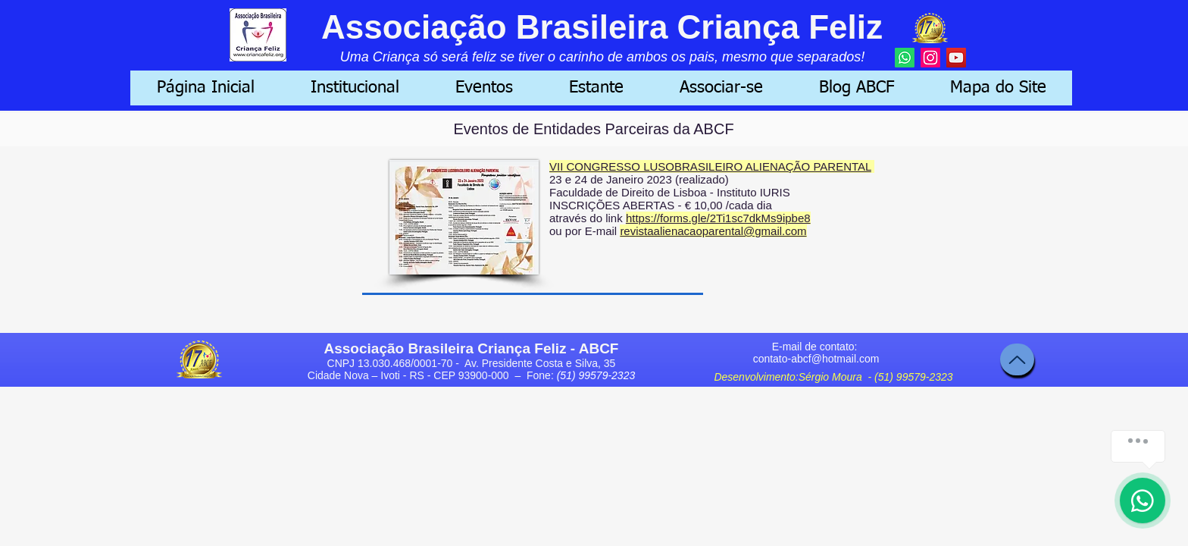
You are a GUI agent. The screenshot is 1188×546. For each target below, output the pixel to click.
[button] (355, 88)
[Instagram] (930, 57)
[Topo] (1017, 359)
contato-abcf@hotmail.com (816, 359)
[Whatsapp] (904, 57)
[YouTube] (956, 57)
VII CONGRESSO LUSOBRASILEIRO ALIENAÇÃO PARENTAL (710, 166)
